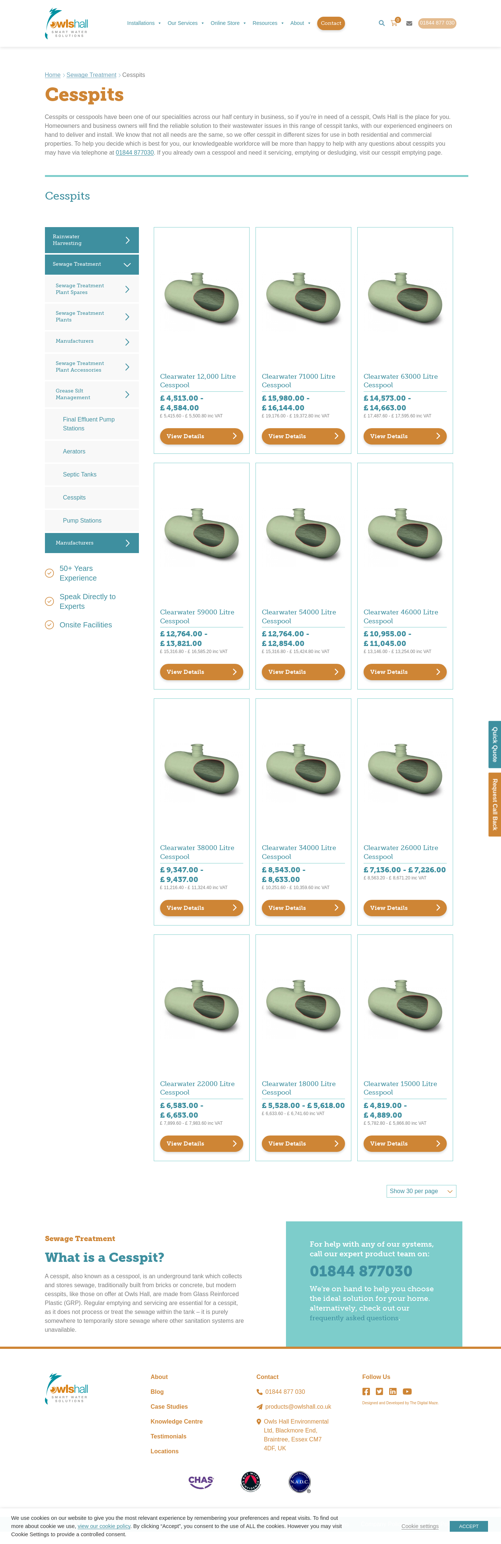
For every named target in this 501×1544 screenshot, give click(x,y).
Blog (157, 1404)
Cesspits (74, 498)
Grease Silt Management (73, 394)
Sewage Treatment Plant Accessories (80, 367)
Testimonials (169, 1449)
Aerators (74, 452)
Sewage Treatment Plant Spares (80, 289)
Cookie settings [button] (420, 1526)
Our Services (186, 23)
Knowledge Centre (177, 1434)
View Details (185, 438)
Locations (165, 1463)
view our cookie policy (104, 1526)
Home (53, 75)
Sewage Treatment (91, 75)
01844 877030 (135, 153)
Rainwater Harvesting (67, 240)
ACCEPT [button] (469, 1526)
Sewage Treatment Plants (80, 317)
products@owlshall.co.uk (298, 1419)
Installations (144, 23)
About (301, 23)
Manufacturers (75, 342)
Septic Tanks (80, 475)
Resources (269, 23)
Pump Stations (82, 522)
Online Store (229, 23)
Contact (331, 23)
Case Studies (169, 1419)
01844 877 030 (285, 1404)
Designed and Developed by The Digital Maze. (400, 1415)
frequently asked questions (359, 1330)
